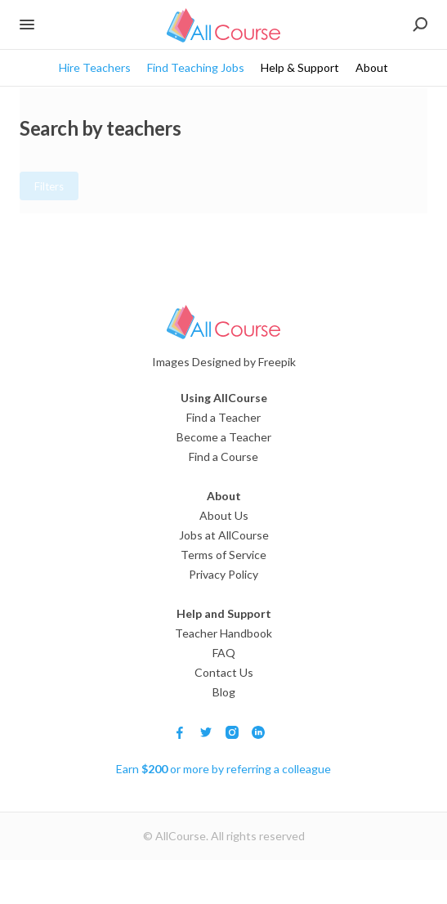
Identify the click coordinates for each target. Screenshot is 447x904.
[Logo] (223, 322)
